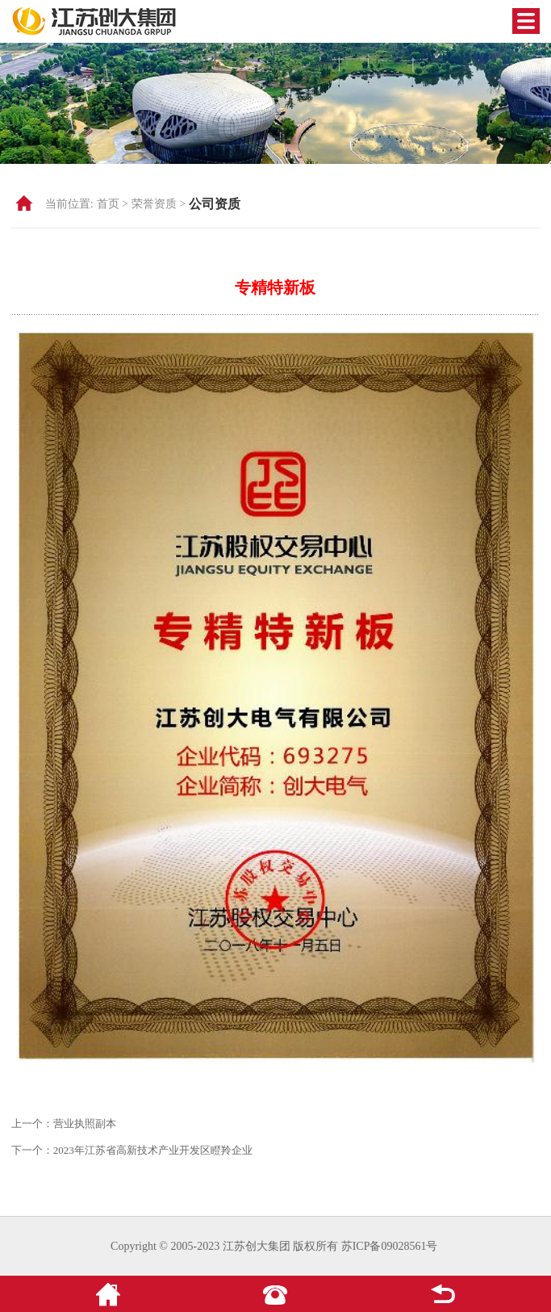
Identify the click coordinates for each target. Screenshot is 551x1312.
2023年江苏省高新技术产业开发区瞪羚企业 (153, 1150)
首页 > (112, 204)
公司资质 (214, 204)
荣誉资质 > (158, 204)
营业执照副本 (84, 1123)
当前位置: (69, 204)
